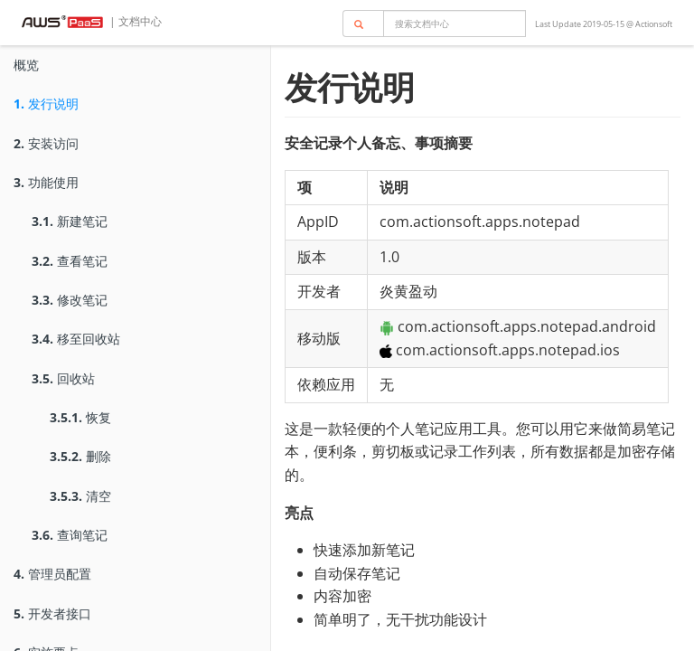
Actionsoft (653, 24)
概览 (26, 64)
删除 (80, 456)
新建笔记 (70, 221)
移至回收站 (76, 338)
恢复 (80, 417)
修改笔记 (70, 299)
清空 (80, 496)
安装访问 (46, 143)
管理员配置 (52, 573)
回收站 (63, 378)
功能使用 (46, 182)
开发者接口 (52, 613)
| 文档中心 (134, 21)
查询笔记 (70, 534)
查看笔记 (70, 260)
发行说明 (46, 103)
